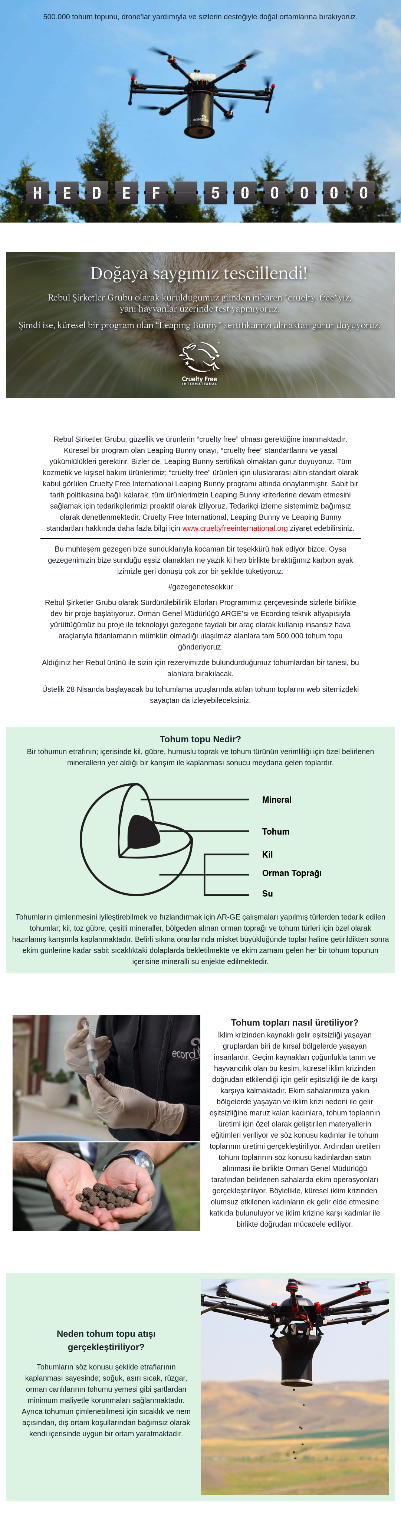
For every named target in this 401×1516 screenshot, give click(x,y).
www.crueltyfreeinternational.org (235, 528)
